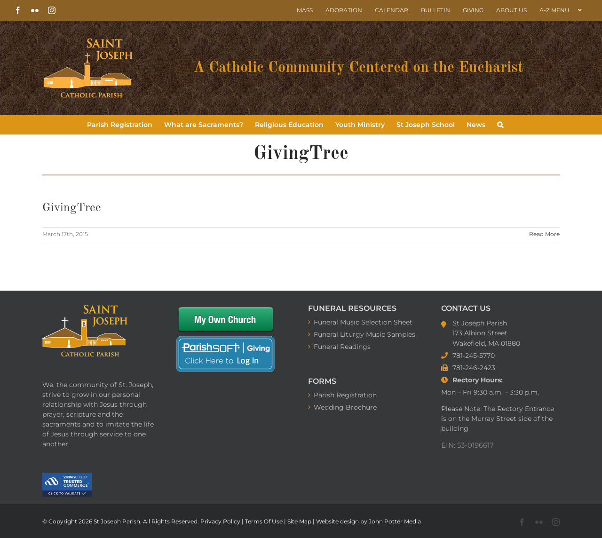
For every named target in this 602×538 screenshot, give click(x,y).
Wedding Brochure (345, 407)
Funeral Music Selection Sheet (363, 322)
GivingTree (71, 208)
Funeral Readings (342, 346)
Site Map (300, 521)
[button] (500, 124)
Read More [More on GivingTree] (544, 233)
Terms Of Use (264, 521)
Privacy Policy (221, 521)
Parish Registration (345, 395)
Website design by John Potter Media (368, 521)
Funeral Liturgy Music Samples (364, 334)
